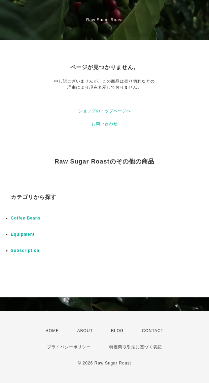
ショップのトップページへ (104, 111)
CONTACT (153, 330)
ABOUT (85, 330)
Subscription (25, 250)
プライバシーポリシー (69, 347)
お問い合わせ (105, 123)
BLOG (117, 330)
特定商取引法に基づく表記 (135, 347)
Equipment (23, 234)
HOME (52, 330)
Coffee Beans (26, 218)
